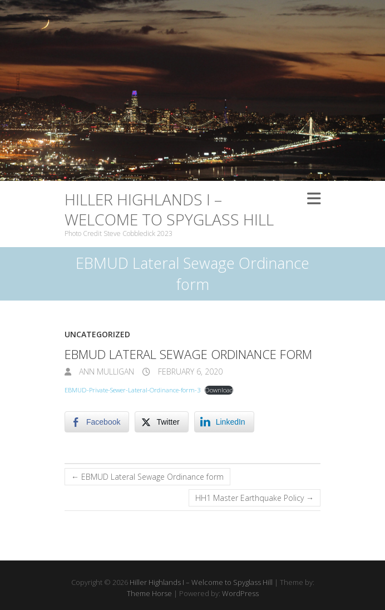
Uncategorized (97, 334)
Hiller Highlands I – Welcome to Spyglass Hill (169, 209)
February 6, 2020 (189, 371)
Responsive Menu (313, 199)
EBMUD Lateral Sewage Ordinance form (147, 476)
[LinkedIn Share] (224, 421)
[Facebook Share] (97, 421)
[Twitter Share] (161, 421)
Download (219, 390)
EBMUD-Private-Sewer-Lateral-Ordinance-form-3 (132, 390)
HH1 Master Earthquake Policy (254, 498)
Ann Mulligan (105, 371)
